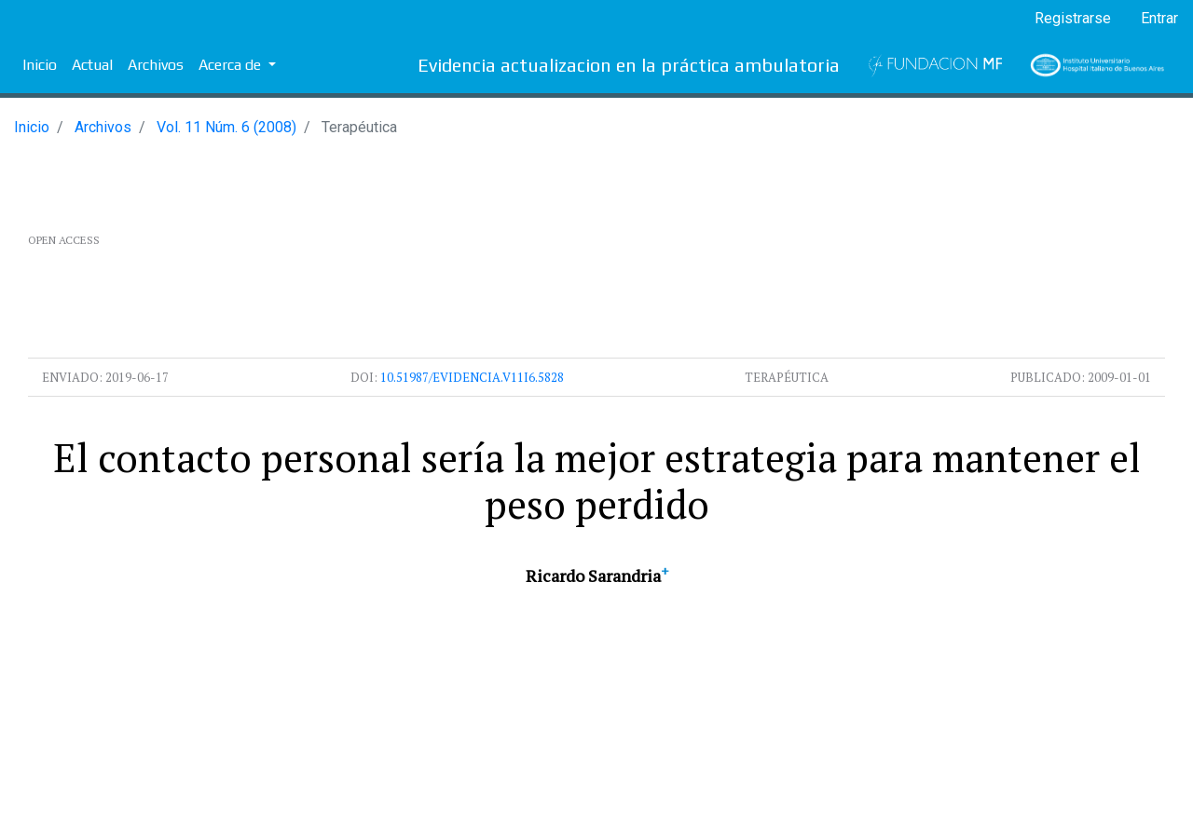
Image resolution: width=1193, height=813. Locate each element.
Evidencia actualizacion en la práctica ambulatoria (629, 64)
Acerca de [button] (232, 65)
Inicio (39, 65)
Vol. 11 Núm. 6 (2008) (226, 127)
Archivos (156, 65)
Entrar (1159, 18)
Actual (92, 65)
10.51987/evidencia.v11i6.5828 (472, 377)
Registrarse (1073, 18)
